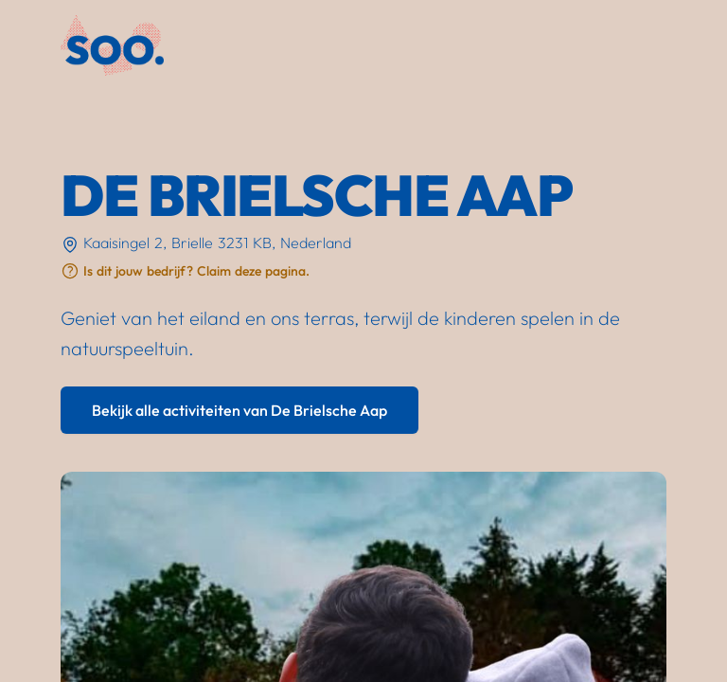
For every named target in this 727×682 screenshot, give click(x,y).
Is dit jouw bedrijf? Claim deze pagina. (196, 270)
